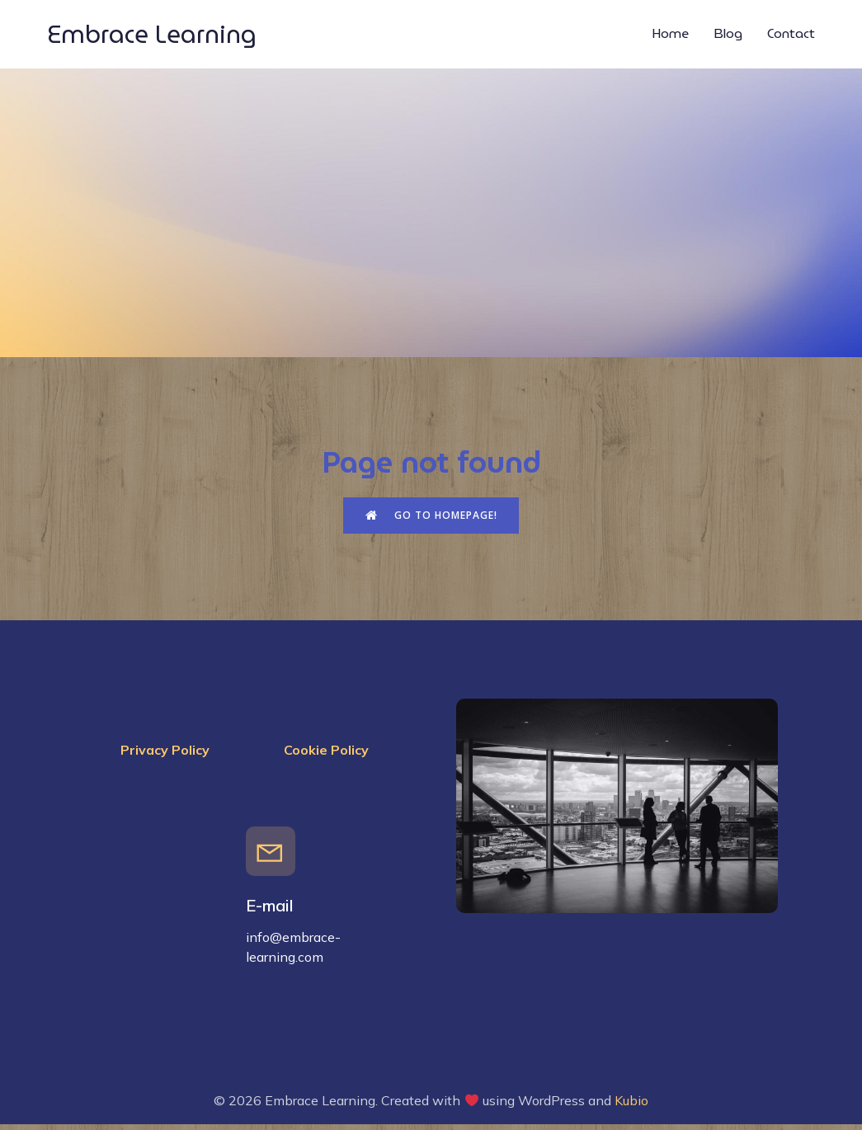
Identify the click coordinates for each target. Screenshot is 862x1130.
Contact (791, 36)
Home (670, 36)
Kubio (631, 1107)
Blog (728, 36)
